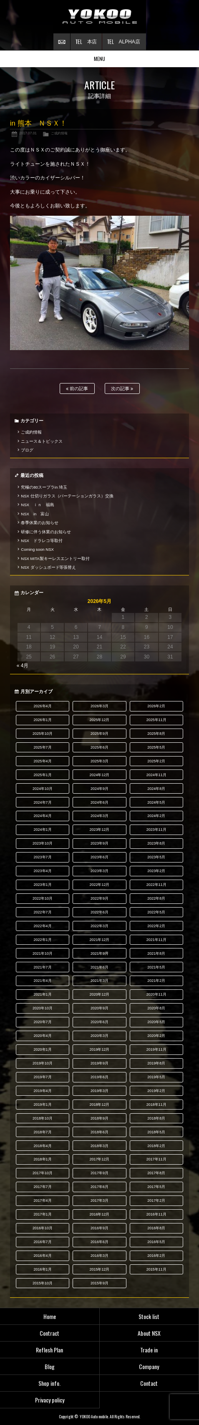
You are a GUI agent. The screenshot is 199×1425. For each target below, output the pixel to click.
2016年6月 (99, 1242)
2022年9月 (99, 898)
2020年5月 (156, 1022)
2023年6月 (99, 857)
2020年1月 (43, 1049)
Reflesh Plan (49, 1349)
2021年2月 (156, 981)
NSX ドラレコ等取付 (42, 540)
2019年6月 (99, 1077)
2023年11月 (156, 829)
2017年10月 (43, 1173)
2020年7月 (43, 1022)
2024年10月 (43, 789)
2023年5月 (156, 857)
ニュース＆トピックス (42, 441)
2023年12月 (99, 829)
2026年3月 (99, 706)
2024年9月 (99, 789)
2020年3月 (99, 1036)
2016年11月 (156, 1214)
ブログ (27, 450)
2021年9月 (99, 953)
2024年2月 (156, 816)
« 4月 (23, 665)
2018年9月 (99, 1118)
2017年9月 (99, 1173)
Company (149, 1366)
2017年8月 (156, 1173)
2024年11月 (156, 775)
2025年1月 (43, 775)
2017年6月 (99, 1187)
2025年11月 (156, 720)
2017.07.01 (28, 133)
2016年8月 (156, 1228)
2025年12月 (99, 720)
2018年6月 (99, 1132)
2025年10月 (43, 733)
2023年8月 (156, 843)
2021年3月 (99, 981)
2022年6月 (99, 912)
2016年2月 (156, 1255)
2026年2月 (156, 706)
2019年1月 (43, 1104)
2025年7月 (43, 747)
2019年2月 (156, 1091)
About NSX (149, 1333)
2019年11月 (156, 1049)
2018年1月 (43, 1159)
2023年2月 (156, 871)
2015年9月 (99, 1283)
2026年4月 (43, 706)
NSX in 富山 (35, 514)
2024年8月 (156, 789)
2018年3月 (99, 1146)
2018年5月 (156, 1132)
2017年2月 (156, 1200)
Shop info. (49, 1383)
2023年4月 (43, 871)
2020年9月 (99, 1008)
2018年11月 (156, 1104)
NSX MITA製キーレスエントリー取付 (55, 558)
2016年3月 (99, 1255)
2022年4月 (43, 926)
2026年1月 (43, 720)
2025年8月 (156, 733)
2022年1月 (43, 940)
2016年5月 (156, 1242)
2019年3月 (99, 1091)
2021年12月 (99, 940)
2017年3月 (99, 1200)
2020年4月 (43, 1036)
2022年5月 (156, 912)
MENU (99, 58)
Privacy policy (49, 1399)
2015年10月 (43, 1283)
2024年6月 (99, 802)
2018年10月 (43, 1118)
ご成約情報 (59, 133)
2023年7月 (43, 857)
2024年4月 (43, 816)
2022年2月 (156, 926)
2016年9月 (99, 1228)
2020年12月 (99, 994)
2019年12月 (99, 1049)
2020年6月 (99, 1022)
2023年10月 (43, 843)
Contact (149, 1383)
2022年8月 (156, 898)
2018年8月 (156, 1118)
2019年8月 (156, 1063)
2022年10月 (43, 898)
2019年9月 (99, 1063)
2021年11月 (156, 940)
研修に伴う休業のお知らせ (46, 532)
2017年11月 (156, 1159)
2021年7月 (43, 967)
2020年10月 (43, 1008)
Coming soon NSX (37, 549)
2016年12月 (99, 1214)
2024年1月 (43, 829)
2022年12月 (99, 885)
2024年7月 (43, 802)
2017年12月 (99, 1159)
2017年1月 (43, 1214)
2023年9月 (99, 843)
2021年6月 (99, 967)
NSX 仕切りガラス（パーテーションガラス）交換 (67, 496)
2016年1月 (43, 1269)
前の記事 (77, 388)
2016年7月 (43, 1242)
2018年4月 (43, 1146)
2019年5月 (156, 1077)
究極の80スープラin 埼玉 (44, 487)
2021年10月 (43, 953)
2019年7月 (43, 1077)
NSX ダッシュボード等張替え (48, 567)
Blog (50, 1366)
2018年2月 (156, 1146)
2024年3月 (99, 816)
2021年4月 (43, 981)
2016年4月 (43, 1255)
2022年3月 (99, 926)
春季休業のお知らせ (39, 522)
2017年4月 (43, 1200)
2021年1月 (43, 994)
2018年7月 (43, 1132)
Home (49, 1316)
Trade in (149, 1349)
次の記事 (122, 388)
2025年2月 (156, 761)
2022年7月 (43, 912)
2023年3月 (99, 871)
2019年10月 (43, 1063)
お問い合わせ (61, 41)
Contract (49, 1333)
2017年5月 (156, 1187)
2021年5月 (156, 967)
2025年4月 (43, 761)
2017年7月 (43, 1187)
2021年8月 (156, 953)
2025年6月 (99, 747)
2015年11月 (156, 1269)
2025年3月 (99, 761)
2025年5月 (156, 747)
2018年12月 (99, 1104)
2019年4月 (43, 1091)
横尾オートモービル (99, 16)
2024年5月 (156, 802)
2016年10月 (43, 1228)
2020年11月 (156, 994)
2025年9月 (99, 733)
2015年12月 (99, 1269)
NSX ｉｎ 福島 (37, 504)
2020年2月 (156, 1036)
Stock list (149, 1316)
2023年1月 (43, 885)
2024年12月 (99, 775)
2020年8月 (156, 1008)
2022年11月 (156, 885)
